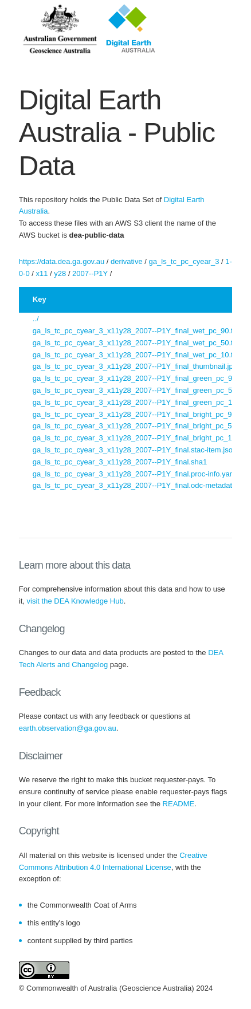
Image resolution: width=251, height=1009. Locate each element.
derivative (127, 261)
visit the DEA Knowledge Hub (75, 601)
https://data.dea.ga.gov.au (61, 261)
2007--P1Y (90, 273)
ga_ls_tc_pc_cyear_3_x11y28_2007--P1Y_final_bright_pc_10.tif (138, 437)
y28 (60, 273)
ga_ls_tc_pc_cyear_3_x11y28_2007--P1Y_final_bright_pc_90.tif (138, 414)
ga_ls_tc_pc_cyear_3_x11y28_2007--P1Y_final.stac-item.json (135, 450)
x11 (42, 273)
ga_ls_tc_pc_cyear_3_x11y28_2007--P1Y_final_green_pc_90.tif (138, 378)
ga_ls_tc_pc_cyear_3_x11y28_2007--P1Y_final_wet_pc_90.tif (135, 330)
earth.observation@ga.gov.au (67, 728)
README (179, 803)
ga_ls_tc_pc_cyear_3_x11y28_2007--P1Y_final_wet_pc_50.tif (135, 342)
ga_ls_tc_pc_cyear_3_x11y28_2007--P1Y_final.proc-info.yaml (135, 474)
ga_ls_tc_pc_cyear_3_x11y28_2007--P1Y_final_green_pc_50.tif (138, 390)
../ (36, 318)
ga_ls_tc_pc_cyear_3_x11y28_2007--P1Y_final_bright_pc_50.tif (138, 425)
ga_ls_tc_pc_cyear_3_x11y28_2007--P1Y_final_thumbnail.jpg (135, 366)
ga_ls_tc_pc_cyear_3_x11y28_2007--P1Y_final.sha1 (120, 462)
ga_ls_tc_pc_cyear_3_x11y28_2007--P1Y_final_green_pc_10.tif (138, 402)
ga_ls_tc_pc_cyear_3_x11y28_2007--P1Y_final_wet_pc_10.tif (135, 354)
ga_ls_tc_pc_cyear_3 (184, 261)
